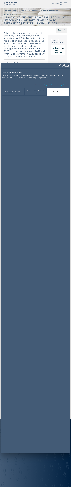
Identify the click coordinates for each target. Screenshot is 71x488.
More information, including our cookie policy (50, 85)
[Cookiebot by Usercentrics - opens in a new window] (61, 65)
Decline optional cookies (13, 92)
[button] (61, 4)
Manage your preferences (35, 92)
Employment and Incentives (59, 50)
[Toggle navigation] (65, 3)
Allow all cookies (58, 92)
